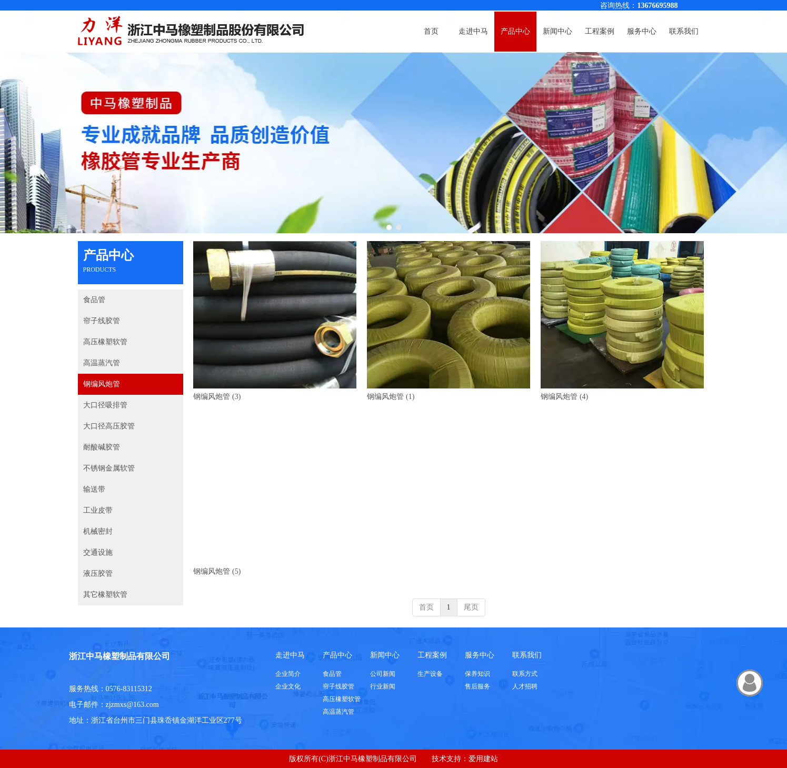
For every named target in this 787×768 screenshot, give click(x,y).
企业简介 (288, 673)
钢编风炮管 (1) (390, 397)
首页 (426, 607)
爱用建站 (483, 759)
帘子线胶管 (338, 686)
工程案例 (432, 655)
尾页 (471, 607)
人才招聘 (524, 686)
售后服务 (477, 686)
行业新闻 (382, 686)
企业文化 (288, 686)
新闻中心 (385, 655)
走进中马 (290, 655)
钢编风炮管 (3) (217, 397)
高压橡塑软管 (342, 699)
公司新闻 (382, 673)
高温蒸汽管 (338, 711)
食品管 (332, 673)
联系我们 (527, 655)
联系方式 (524, 673)
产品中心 (337, 655)
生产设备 (430, 673)
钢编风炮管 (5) (217, 571)
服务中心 (479, 655)
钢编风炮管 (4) (564, 397)
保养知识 (477, 673)
